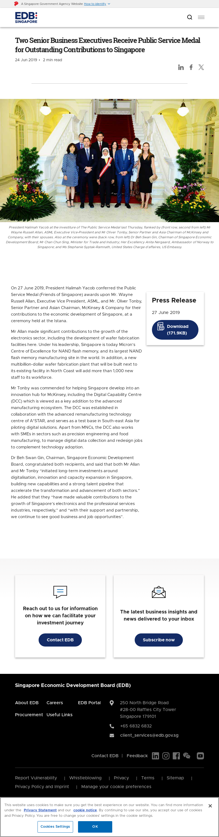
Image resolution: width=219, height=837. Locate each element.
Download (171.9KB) (178, 329)
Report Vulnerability (36, 778)
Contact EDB (60, 640)
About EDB (27, 703)
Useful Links (60, 715)
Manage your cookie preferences (116, 787)
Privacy (121, 778)
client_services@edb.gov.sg (149, 735)
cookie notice (85, 810)
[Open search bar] (189, 17)
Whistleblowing (85, 778)
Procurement (29, 715)
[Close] (210, 806)
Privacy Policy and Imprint (42, 787)
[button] (97, 4)
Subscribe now (159, 640)
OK (95, 827)
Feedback (137, 756)
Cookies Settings (55, 827)
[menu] (201, 17)
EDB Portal (89, 703)
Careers (55, 703)
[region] (109, 817)
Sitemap (175, 778)
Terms (147, 778)
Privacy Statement (40, 810)
